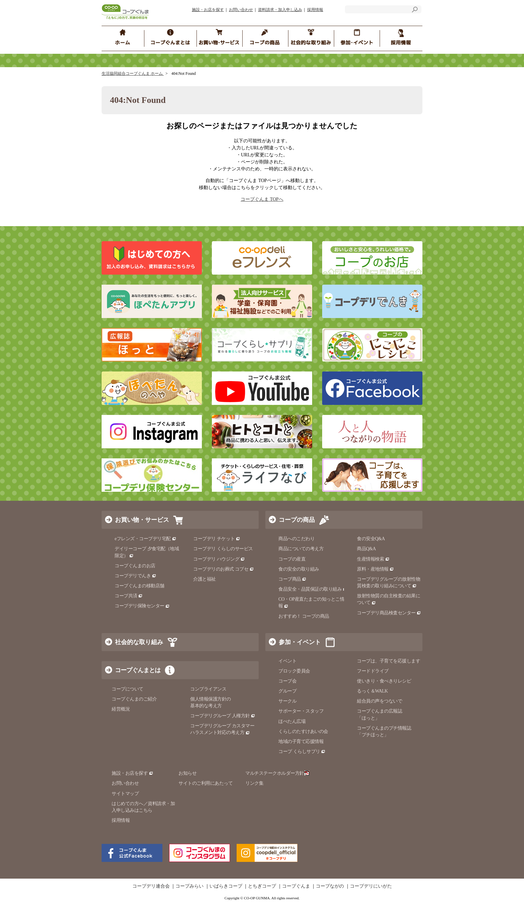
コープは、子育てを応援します (388, 660)
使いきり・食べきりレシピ (384, 681)
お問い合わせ (241, 9)
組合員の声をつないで (379, 701)
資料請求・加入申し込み (280, 9)
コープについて (127, 689)
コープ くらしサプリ (301, 751)
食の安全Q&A (371, 538)
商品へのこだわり (296, 538)
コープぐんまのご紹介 (134, 699)
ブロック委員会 (294, 670)
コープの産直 (291, 559)
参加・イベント (300, 642)
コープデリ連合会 (151, 886)
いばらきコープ (226, 886)
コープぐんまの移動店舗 (139, 585)
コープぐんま (296, 886)
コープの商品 (297, 519)
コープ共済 (129, 595)
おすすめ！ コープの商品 (303, 616)
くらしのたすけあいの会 (303, 731)
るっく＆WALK (372, 691)
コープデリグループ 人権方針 (222, 715)
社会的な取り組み (139, 642)
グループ (287, 691)
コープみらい (189, 886)
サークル (287, 701)
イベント (287, 660)
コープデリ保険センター (142, 605)
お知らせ (187, 773)
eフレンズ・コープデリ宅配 (145, 538)
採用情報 (315, 9)
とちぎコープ (262, 886)
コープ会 (287, 681)
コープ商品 (292, 579)
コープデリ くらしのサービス (223, 548)
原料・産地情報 (375, 569)
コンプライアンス (208, 689)
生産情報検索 (373, 559)
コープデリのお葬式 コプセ (223, 569)
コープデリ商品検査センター (389, 612)
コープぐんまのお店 (135, 565)
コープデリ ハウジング (219, 559)
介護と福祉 (204, 579)
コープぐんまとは (137, 670)
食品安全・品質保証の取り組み (312, 589)
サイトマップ (125, 793)
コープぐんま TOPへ (262, 199)
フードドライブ (373, 670)
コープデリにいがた (371, 886)
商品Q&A (366, 548)
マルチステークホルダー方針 (277, 773)
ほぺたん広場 (291, 721)
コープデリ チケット (216, 538)
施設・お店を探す (208, 9)
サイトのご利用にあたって (205, 783)
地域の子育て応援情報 (300, 741)
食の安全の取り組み (298, 569)
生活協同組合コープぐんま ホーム (133, 73)
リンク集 (254, 783)
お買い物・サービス (142, 519)
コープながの (330, 886)
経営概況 (121, 709)
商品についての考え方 (300, 548)
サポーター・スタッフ (300, 711)
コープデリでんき (135, 575)
